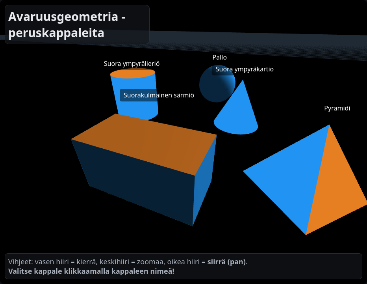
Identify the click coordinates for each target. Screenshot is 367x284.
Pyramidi (337, 108)
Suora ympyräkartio (245, 69)
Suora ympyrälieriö (132, 63)
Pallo (220, 57)
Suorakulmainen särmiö (159, 95)
